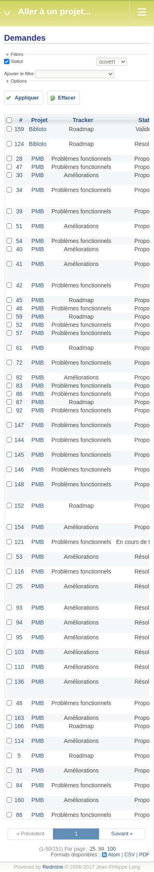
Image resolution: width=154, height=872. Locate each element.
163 (19, 718)
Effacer (67, 98)
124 (19, 144)
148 (19, 484)
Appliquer (27, 98)
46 (19, 308)
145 (19, 454)
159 (19, 129)
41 (19, 264)
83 (19, 385)
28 (19, 158)
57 (19, 333)
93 (19, 607)
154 (19, 527)
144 (19, 440)
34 (19, 190)
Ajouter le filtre (19, 73)
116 (19, 571)
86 (19, 394)
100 (111, 849)
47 (19, 167)
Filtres (17, 54)
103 (19, 652)
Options (19, 81)
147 (19, 425)
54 (19, 241)
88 (19, 815)
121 (19, 542)
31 (19, 770)
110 (19, 667)
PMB (38, 158)
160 (19, 800)
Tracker (83, 120)
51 (19, 226)
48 (19, 703)
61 (19, 348)
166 (19, 726)
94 (19, 622)
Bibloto (37, 129)
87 (19, 402)
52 (19, 325)
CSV (129, 855)
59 (19, 316)
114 (19, 741)
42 (19, 285)
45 (19, 300)
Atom (114, 855)
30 (19, 175)
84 (19, 785)
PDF (144, 855)
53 (19, 556)
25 (19, 586)
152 (19, 505)
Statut (16, 61)
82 (19, 377)
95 (19, 637)
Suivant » (122, 834)
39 (19, 211)
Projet (39, 120)
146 (19, 469)
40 (19, 249)
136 (19, 681)
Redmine (52, 867)
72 (19, 362)
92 (19, 410)
